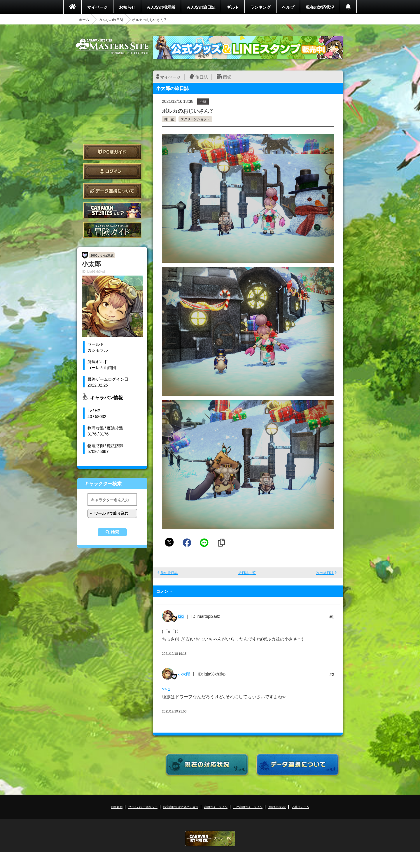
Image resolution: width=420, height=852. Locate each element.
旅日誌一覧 (247, 572)
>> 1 (166, 689)
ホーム (84, 19)
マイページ (97, 7)
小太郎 (184, 674)
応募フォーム (300, 807)
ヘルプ (288, 7)
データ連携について (112, 191)
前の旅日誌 (169, 572)
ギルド (233, 7)
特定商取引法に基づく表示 (180, 807)
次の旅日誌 (325, 572)
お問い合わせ (277, 807)
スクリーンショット (195, 119)
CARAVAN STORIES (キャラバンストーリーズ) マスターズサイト (112, 46)
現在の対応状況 (320, 7)
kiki (181, 616)
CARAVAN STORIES (210, 838)
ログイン (112, 171)
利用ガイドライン (216, 807)
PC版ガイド (112, 152)
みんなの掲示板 (161, 7)
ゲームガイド (112, 230)
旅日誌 (201, 77)
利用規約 (117, 807)
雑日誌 (169, 119)
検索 (115, 532)
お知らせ (127, 7)
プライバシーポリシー (143, 807)
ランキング (260, 7)
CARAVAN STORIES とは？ (112, 210)
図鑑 (227, 77)
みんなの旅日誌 (201, 7)
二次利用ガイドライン (247, 807)
